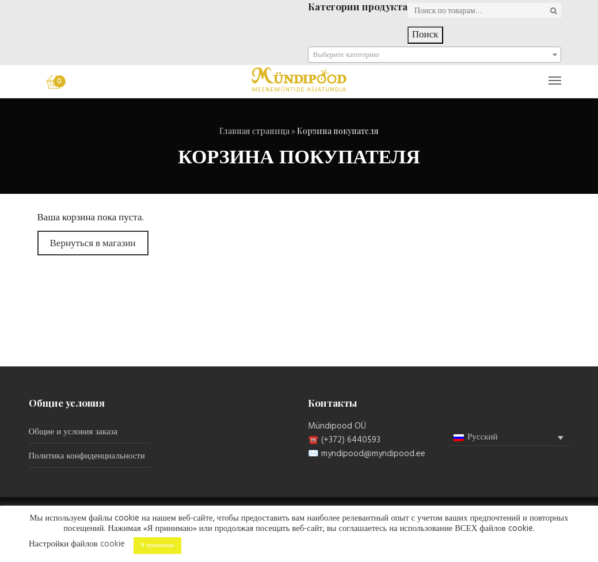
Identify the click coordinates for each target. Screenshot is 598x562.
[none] (508, 438)
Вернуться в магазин (93, 243)
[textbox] (434, 55)
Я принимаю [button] (157, 545)
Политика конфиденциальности (87, 456)
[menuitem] (508, 437)
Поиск (425, 35)
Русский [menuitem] (482, 437)
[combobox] (434, 55)
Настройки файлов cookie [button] (77, 544)
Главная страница (254, 130)
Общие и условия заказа (73, 432)
